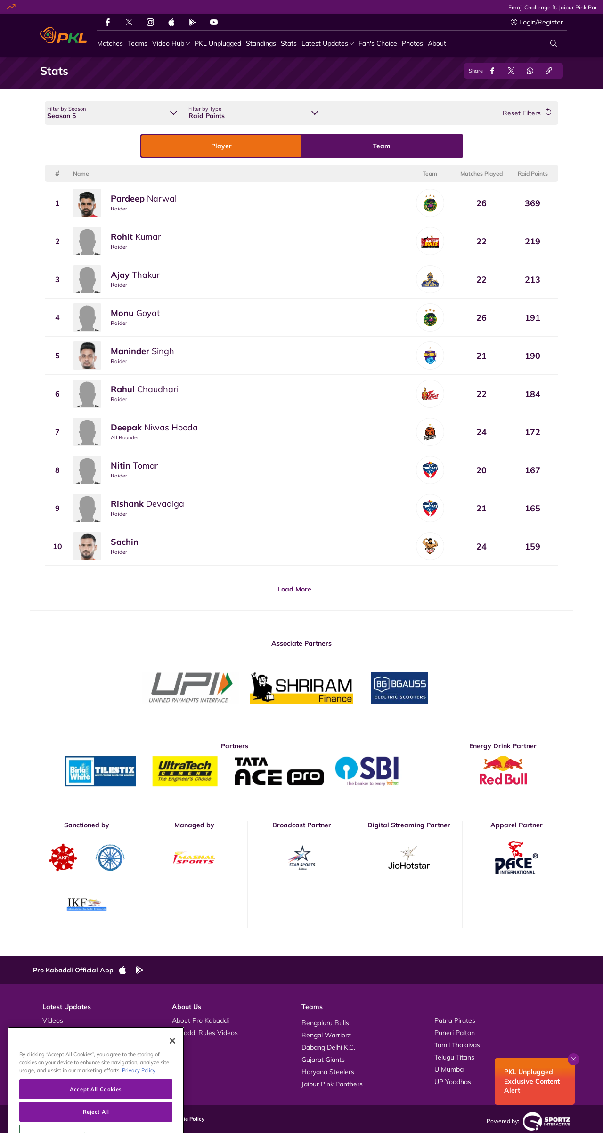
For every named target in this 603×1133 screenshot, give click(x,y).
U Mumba (449, 1069)
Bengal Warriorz (326, 1035)
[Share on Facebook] (492, 70)
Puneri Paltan (454, 1032)
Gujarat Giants (323, 1059)
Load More (294, 589)
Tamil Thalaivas (457, 1045)
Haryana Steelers (328, 1072)
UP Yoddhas (452, 1081)
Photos (53, 1032)
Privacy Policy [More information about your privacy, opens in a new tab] (138, 1098)
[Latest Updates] (328, 44)
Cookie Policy (187, 1119)
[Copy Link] (549, 70)
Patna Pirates (454, 1020)
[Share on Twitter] (511, 70)
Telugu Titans (454, 1057)
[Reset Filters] (527, 113)
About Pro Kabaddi (200, 1020)
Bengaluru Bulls (325, 1023)
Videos (52, 1020)
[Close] (172, 1069)
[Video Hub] (171, 44)
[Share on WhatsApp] (530, 70)
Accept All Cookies (96, 1116)
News (51, 1045)
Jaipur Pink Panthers (332, 1084)
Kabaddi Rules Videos (205, 1032)
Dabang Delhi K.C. (328, 1047)
